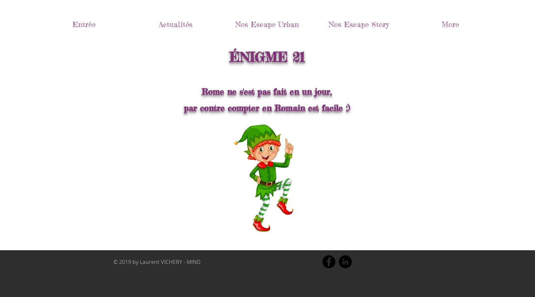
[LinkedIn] (345, 261)
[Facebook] (328, 261)
